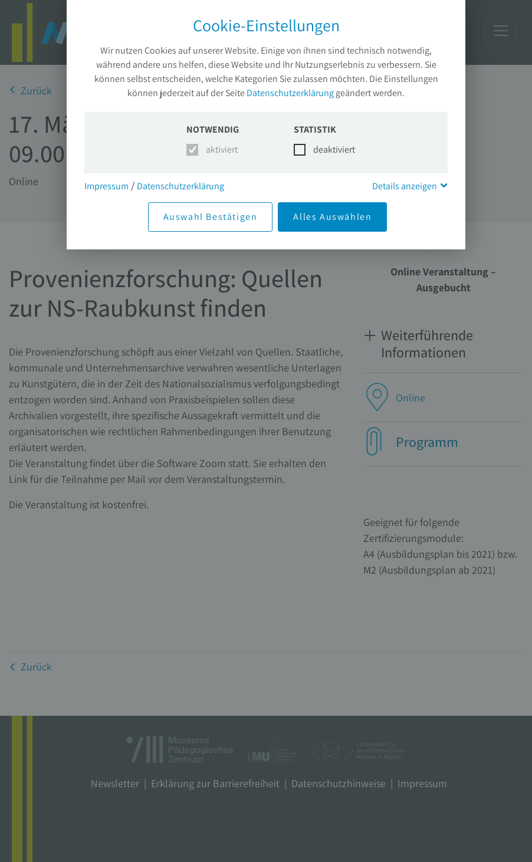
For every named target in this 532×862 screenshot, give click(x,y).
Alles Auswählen (332, 216)
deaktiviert (327, 149)
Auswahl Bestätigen (210, 216)
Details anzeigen (404, 186)
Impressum (106, 186)
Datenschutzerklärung (290, 93)
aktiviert (220, 149)
